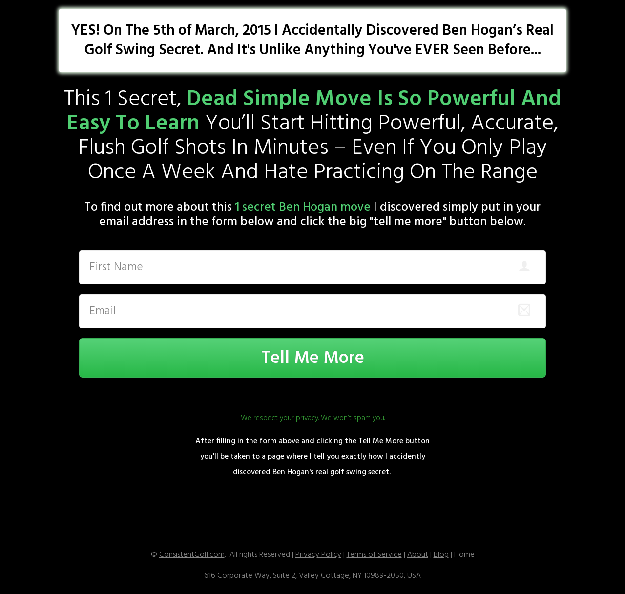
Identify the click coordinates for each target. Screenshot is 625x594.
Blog (441, 555)
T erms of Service (374, 555)
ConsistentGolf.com (192, 555)
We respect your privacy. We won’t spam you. (313, 418)
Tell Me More (312, 358)
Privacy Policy (318, 555)
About (417, 555)
